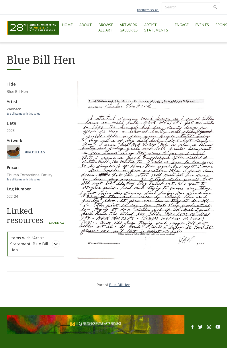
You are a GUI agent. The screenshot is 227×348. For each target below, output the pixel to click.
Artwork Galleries (129, 27)
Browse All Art (105, 27)
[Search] (191, 7)
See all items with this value (23, 113)
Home (67, 24)
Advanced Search (148, 10)
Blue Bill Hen (119, 284)
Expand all (56, 223)
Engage (182, 24)
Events (202, 24)
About (85, 24)
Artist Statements (156, 27)
